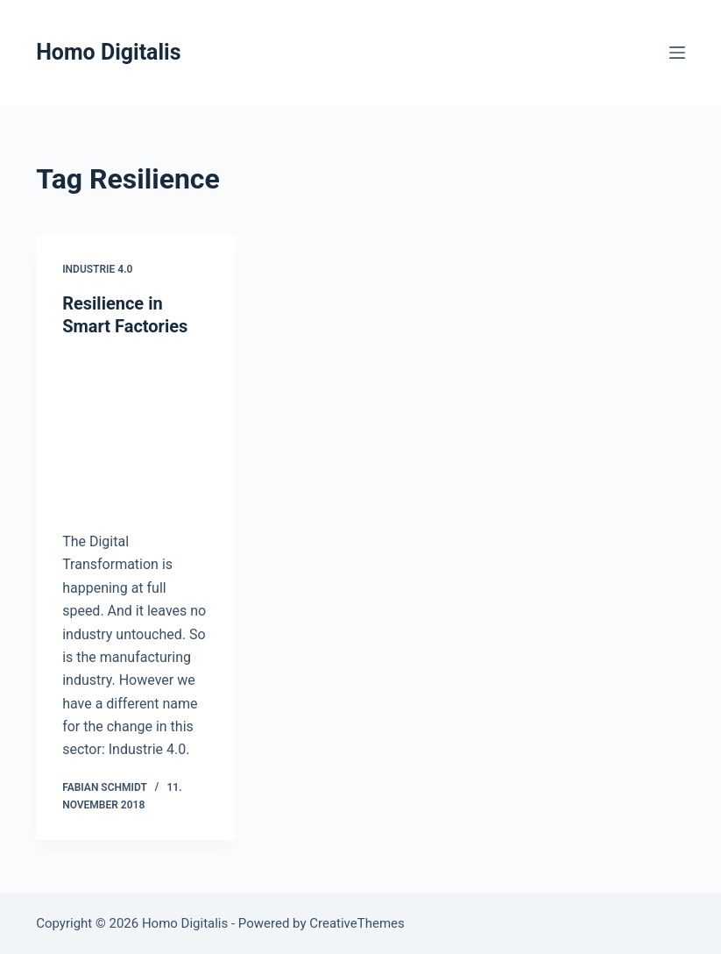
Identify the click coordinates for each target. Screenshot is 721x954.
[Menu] (677, 53)
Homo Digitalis (108, 52)
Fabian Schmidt (104, 787)
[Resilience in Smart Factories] (135, 429)
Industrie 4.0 (97, 269)
